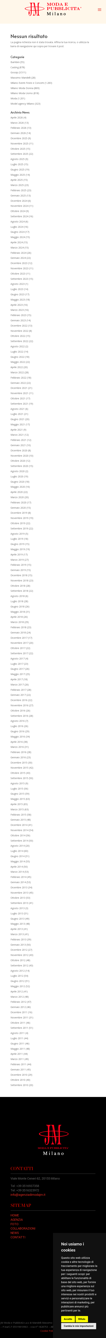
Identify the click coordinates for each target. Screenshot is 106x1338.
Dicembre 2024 (19, 200)
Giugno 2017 (17, 668)
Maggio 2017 (18, 674)
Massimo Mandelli (21, 77)
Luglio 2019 (17, 538)
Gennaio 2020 (18, 507)
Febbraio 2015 (18, 814)
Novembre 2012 (19, 955)
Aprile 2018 (17, 616)
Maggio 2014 (18, 861)
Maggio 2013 (18, 923)
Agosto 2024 (18, 221)
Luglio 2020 (17, 476)
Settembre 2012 (19, 965)
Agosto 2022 (18, 346)
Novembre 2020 (19, 455)
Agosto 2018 (18, 596)
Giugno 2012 (17, 981)
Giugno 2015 (17, 793)
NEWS (15, 1233)
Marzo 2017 (17, 684)
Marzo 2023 (17, 309)
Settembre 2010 (19, 1085)
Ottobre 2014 (18, 835)
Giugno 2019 (17, 544)
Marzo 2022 (17, 372)
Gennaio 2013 (18, 944)
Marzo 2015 (17, 809)
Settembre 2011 (19, 1027)
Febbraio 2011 (18, 1064)
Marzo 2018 (17, 622)
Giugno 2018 (17, 606)
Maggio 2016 (18, 736)
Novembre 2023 (19, 268)
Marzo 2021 (17, 434)
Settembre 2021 (19, 403)
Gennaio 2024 (18, 257)
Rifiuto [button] (81, 1319)
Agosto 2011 (18, 1033)
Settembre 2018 (19, 590)
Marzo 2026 (17, 122)
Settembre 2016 (19, 715)
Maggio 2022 (18, 362)
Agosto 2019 (18, 533)
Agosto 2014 (18, 845)
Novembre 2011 (19, 1017)
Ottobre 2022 (18, 335)
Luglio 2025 (17, 164)
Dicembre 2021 (19, 388)
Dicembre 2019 (19, 512)
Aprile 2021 (17, 429)
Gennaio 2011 (18, 1069)
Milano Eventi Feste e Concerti (27, 82)
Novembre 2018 (19, 580)
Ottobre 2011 (18, 1022)
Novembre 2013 (19, 892)
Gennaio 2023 (18, 320)
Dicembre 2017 (19, 637)
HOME (15, 1215)
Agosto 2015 (18, 783)
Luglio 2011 (17, 1038)
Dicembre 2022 (19, 325)
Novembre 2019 (19, 518)
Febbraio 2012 (18, 1001)
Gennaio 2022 (18, 382)
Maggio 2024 (18, 237)
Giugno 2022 (17, 356)
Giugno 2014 (17, 856)
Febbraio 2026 (18, 127)
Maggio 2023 (18, 299)
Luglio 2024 (17, 226)
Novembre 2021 (19, 393)
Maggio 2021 (18, 424)
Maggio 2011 (18, 1048)
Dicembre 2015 (19, 762)
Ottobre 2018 (18, 585)
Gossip (14, 72)
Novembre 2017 (19, 642)
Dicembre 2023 (19, 263)
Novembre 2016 (19, 705)
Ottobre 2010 (18, 1079)
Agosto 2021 (18, 408)
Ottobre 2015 (18, 772)
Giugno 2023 (17, 294)
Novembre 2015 (19, 767)
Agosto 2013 (18, 908)
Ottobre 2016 (18, 710)
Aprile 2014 (17, 866)
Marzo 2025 (17, 185)
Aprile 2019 (17, 554)
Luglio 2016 (17, 726)
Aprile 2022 (17, 367)
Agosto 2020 (18, 471)
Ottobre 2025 (18, 148)
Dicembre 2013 (19, 887)
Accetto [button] (68, 1319)
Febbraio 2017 (18, 689)
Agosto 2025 (18, 159)
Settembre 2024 (19, 216)
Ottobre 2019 (18, 523)
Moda (14, 98)
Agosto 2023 (18, 283)
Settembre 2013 (19, 903)
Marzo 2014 (17, 871)
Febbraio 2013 (18, 939)
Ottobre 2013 (18, 897)
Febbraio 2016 (18, 752)
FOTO (15, 1224)
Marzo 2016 (17, 746)
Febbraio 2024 (18, 252)
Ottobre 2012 (18, 960)
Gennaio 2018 (18, 632)
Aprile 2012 (17, 991)
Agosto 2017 (18, 658)
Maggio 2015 (18, 799)
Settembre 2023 (19, 278)
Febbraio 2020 (18, 502)
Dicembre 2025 (19, 138)
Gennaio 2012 (18, 1007)
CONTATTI (18, 1237)
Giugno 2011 (17, 1043)
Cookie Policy (47, 1330)
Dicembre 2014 (19, 825)
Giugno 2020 (17, 481)
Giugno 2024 (17, 231)
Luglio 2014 (17, 851)
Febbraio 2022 (18, 377)
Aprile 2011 (17, 1053)
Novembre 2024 (19, 205)
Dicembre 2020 (19, 450)
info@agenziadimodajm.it (28, 1194)
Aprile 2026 (17, 117)
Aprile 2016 (17, 741)
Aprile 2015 (17, 804)
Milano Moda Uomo (22, 93)
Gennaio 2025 (18, 195)
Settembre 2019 (19, 528)
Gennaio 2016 (18, 757)
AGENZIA (17, 1219)
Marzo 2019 (17, 559)
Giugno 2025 (17, 169)
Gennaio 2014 (18, 882)
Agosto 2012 (18, 970)
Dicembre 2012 (19, 949)
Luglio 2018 (17, 601)
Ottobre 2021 (18, 398)
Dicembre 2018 (19, 575)
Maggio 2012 (18, 986)
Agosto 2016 (18, 720)
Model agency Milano (22, 103)
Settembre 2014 (19, 840)
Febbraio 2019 (18, 564)
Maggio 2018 (18, 611)
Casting (15, 67)
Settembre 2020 (19, 466)
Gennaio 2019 (18, 570)
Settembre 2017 (19, 653)
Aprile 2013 (17, 929)
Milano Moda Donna (22, 88)
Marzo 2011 (17, 1059)
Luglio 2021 (17, 414)
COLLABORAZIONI (23, 1228)
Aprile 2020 (17, 492)
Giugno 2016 (17, 731)
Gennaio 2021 (18, 445)
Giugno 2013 (17, 918)
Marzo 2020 (17, 497)
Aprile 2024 (17, 242)
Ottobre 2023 (18, 273)
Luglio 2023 (17, 289)
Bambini (15, 62)
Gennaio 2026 (18, 133)
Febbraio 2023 (18, 315)
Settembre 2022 (19, 341)
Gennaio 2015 (18, 819)
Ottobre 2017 (18, 648)
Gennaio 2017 (18, 694)
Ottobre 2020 (18, 460)
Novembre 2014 (19, 830)
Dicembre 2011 (19, 1012)
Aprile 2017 (17, 679)
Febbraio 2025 (18, 190)
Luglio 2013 (17, 913)
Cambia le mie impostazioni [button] (78, 1326)
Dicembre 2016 (19, 700)
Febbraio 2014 (18, 877)
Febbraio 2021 (18, 440)
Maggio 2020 (18, 486)
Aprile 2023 (17, 304)
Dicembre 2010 (19, 1074)
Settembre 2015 (19, 778)
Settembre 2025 (19, 153)
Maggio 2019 (18, 549)
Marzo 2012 (17, 996)
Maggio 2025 (18, 174)
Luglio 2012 (17, 975)
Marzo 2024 (17, 247)
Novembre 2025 (19, 143)
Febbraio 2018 (18, 627)
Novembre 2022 (19, 330)
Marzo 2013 (17, 934)
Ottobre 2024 (18, 211)
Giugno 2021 (17, 419)
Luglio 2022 (17, 351)
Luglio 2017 (17, 663)
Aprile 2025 (17, 179)
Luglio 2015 (17, 788)
